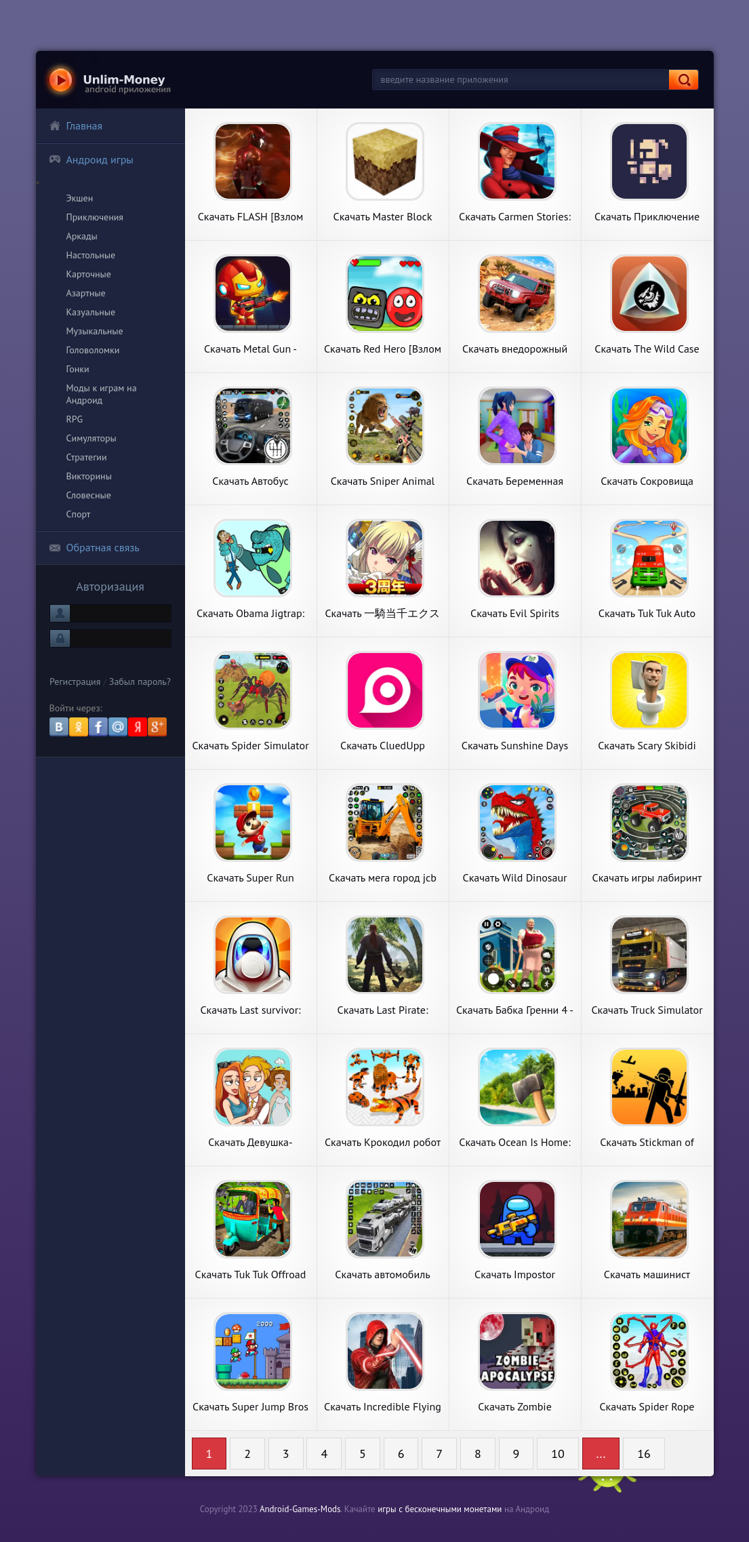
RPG (74, 419)
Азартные (86, 293)
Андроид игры (91, 159)
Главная (76, 125)
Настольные (91, 255)
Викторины (89, 476)
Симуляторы (91, 438)
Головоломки (93, 350)
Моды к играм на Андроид (101, 394)
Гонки (77, 369)
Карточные (88, 274)
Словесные (88, 495)
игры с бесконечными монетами (440, 1509)
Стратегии (86, 457)
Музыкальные (94, 331)
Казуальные (91, 312)
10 (558, 1453)
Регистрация (74, 702)
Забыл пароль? (140, 702)
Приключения (95, 217)
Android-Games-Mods (300, 1509)
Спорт (78, 514)
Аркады (82, 236)
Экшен (80, 198)
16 (644, 1453)
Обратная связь (94, 547)
